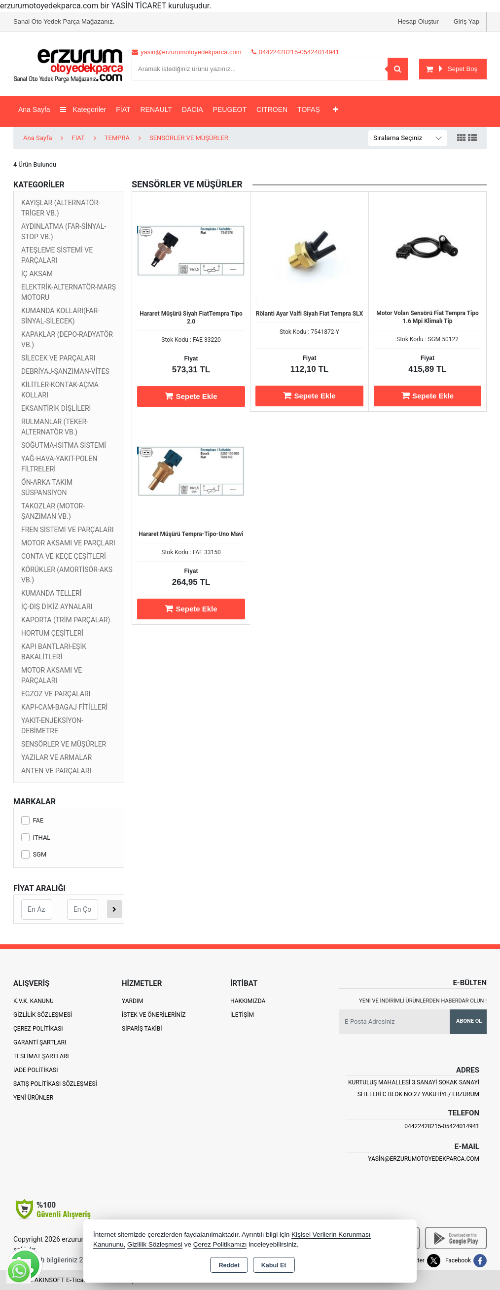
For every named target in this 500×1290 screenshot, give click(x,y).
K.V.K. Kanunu (33, 1001)
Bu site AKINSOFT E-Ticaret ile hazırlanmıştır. (77, 1280)
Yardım (132, 1001)
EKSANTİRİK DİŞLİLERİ (56, 408)
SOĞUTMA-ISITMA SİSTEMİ (63, 445)
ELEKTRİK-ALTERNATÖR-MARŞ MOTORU (68, 292)
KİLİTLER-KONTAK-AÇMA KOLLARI (60, 390)
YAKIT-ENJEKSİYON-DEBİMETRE (52, 726)
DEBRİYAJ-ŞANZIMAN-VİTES (65, 371)
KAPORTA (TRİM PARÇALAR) (65, 620)
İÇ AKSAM (37, 274)
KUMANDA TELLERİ (51, 593)
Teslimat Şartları (41, 1056)
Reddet (228, 1265)
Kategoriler (83, 109)
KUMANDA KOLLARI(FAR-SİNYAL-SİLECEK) (60, 316)
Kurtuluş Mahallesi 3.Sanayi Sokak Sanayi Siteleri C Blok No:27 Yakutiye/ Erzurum (413, 1088)
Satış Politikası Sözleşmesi (55, 1083)
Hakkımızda (247, 1001)
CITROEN (271, 109)
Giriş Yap (466, 21)
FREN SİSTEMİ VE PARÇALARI (67, 530)
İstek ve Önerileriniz (154, 1014)
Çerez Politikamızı (220, 1244)
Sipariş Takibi (142, 1028)
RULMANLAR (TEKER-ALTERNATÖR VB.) (54, 427)
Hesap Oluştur (418, 21)
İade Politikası (35, 1070)
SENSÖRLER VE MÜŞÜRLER (63, 744)
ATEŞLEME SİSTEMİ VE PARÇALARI (57, 255)
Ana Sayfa (34, 109)
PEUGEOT (230, 109)
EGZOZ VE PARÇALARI (56, 694)
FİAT (123, 109)
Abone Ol (469, 1021)
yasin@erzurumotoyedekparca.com (423, 1158)
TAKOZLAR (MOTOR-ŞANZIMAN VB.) (53, 511)
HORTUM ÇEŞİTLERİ (52, 633)
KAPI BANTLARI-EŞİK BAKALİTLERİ (53, 652)
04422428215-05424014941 (441, 1126)
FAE (32, 820)
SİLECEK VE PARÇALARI (58, 358)
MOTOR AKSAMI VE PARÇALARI (51, 675)
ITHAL (35, 837)
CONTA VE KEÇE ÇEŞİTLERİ (63, 556)
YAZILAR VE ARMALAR (56, 757)
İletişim (242, 1014)
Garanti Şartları (39, 1042)
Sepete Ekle (191, 396)
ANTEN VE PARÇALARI (56, 771)
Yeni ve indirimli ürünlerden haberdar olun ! (423, 1001)
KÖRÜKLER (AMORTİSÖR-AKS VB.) (66, 575)
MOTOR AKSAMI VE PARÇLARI (68, 543)
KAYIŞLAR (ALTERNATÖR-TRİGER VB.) (60, 208)
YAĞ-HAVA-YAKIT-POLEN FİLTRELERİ (59, 464)
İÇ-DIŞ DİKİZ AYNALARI (56, 606)
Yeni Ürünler (33, 1097)
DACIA (192, 109)
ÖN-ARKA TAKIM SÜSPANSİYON (46, 487)
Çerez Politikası (38, 1028)
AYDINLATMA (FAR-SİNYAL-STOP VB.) (63, 231)
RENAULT (156, 109)
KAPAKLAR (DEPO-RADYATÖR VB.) (67, 339)
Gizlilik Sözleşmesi (42, 1014)
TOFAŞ (308, 109)
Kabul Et (273, 1265)
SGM (33, 854)
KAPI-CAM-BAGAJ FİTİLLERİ (64, 707)
